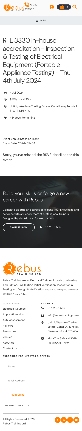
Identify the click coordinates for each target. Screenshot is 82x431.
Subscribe (18, 394)
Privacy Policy (20, 294)
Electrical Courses (14, 308)
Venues (7, 337)
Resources (9, 331)
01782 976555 (31, 6)
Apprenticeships (13, 314)
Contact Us (10, 348)
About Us (8, 342)
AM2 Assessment (14, 320)
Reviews (8, 325)
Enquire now (12, 225)
